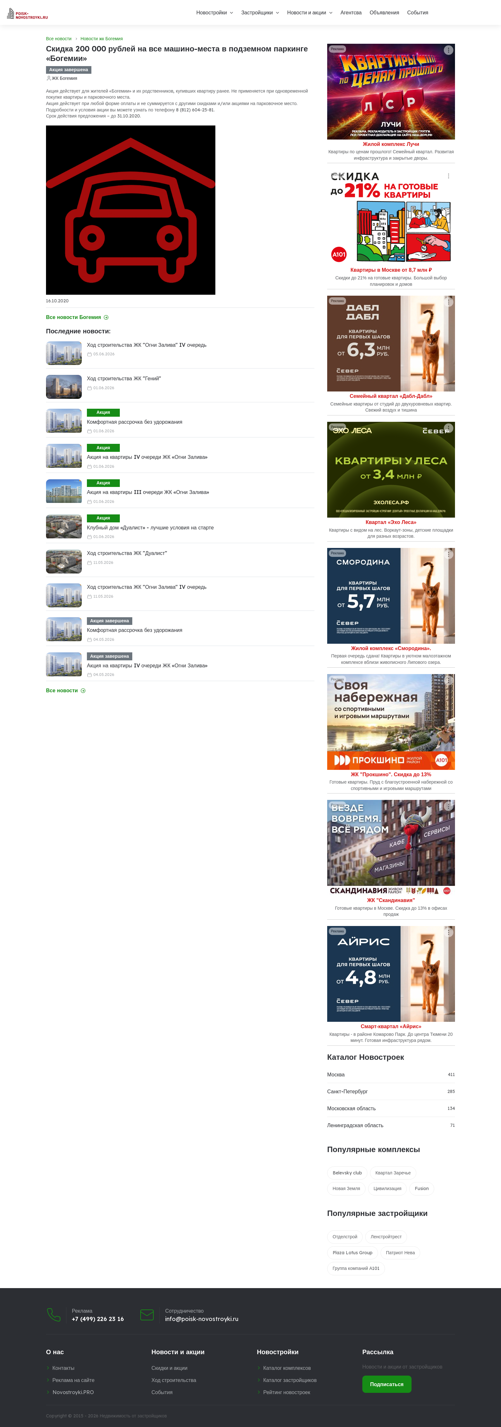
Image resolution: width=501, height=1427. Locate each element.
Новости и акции (306, 12)
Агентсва (351, 12)
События (417, 12)
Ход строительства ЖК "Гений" (124, 378)
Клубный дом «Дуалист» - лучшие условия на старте (150, 527)
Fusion (422, 1188)
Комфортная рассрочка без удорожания (134, 422)
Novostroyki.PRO (73, 1392)
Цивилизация (387, 1188)
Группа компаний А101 (356, 1268)
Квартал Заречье (393, 1173)
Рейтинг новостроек (286, 1392)
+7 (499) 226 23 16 (98, 1319)
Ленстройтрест (386, 1237)
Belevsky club (347, 1173)
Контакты (63, 1368)
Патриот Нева (400, 1253)
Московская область (351, 1108)
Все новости (59, 39)
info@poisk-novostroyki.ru (201, 1319)
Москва (336, 1074)
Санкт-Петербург (347, 1091)
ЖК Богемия (64, 78)
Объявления (384, 12)
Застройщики (257, 12)
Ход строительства (173, 1380)
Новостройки (211, 12)
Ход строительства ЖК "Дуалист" (127, 553)
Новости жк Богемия (102, 39)
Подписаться (387, 1384)
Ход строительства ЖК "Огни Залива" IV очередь (146, 345)
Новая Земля (346, 1188)
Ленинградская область (355, 1125)
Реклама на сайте (73, 1380)
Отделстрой (345, 1237)
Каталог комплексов (287, 1368)
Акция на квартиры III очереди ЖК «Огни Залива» (148, 492)
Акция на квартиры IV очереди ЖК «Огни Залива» (147, 457)
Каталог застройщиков (290, 1380)
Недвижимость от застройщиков (133, 1416)
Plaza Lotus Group (353, 1253)
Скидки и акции (169, 1368)
